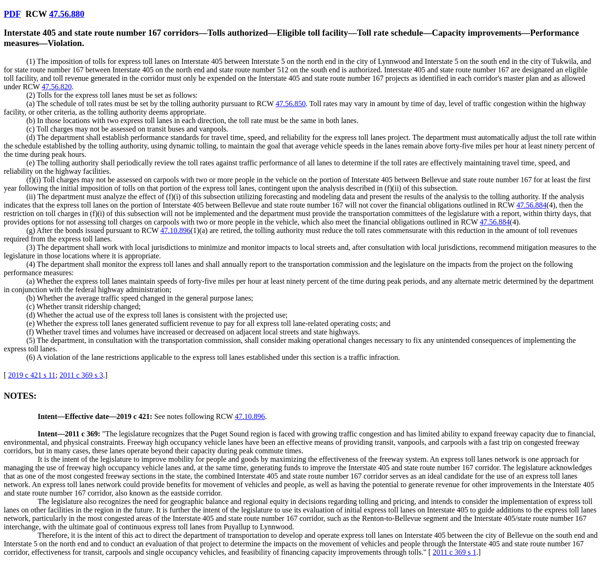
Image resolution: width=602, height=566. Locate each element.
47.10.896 (175, 230)
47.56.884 (531, 205)
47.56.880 (66, 14)
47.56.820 (57, 87)
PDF (12, 14)
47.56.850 (291, 104)
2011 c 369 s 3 (81, 375)
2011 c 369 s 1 (454, 552)
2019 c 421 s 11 (31, 375)
